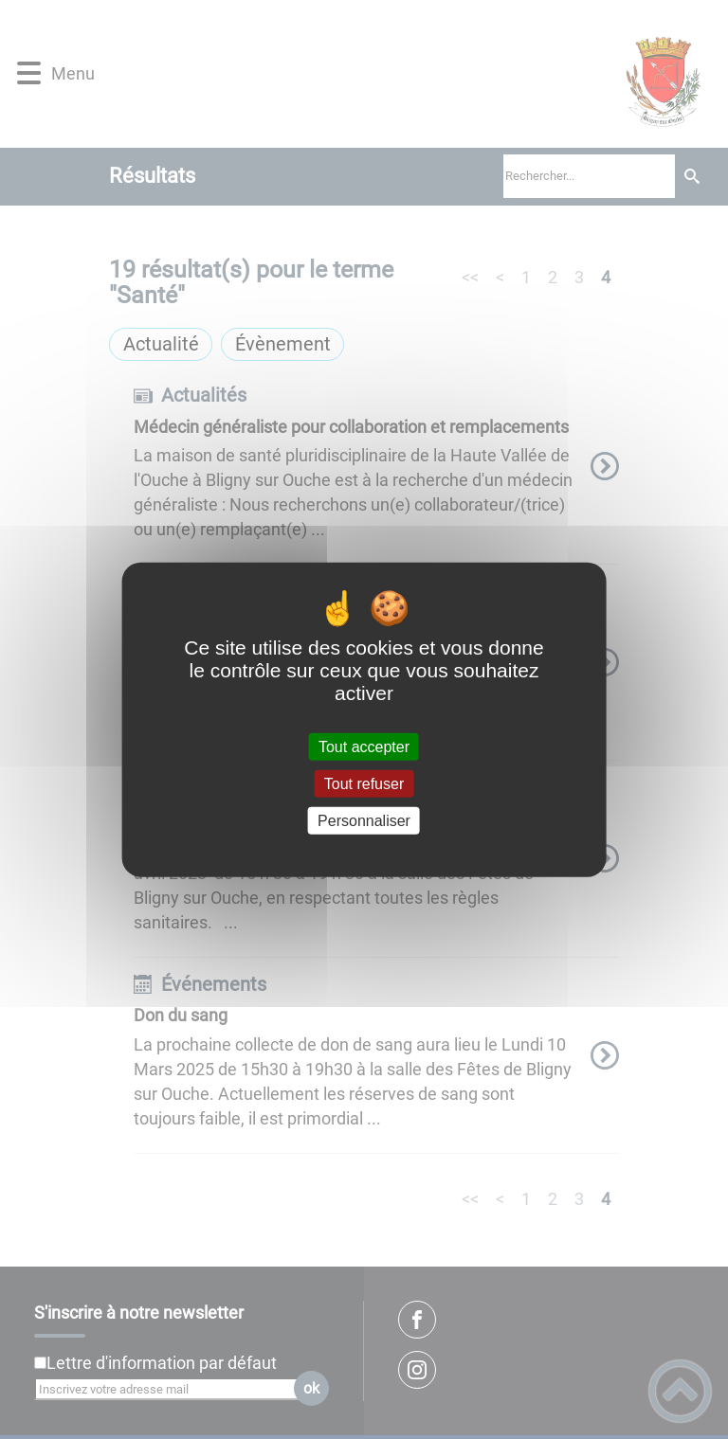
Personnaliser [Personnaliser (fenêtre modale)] (364, 821)
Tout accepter (364, 746)
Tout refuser (364, 783)
